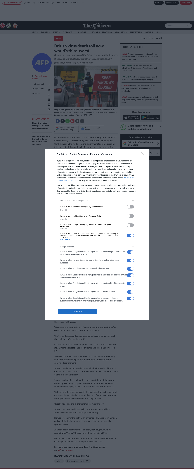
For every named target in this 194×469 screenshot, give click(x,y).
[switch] (130, 206)
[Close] (143, 154)
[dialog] (97, 234)
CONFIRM (77, 311)
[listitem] (97, 200)
